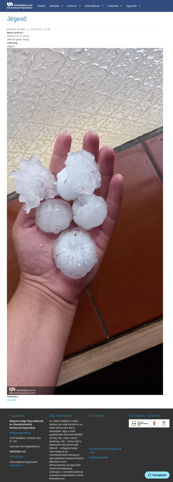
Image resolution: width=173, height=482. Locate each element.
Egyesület (132, 6)
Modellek (55, 6)
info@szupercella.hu (20, 433)
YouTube (93, 449)
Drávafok (11, 400)
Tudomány (113, 6)
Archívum (72, 6)
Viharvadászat (92, 6)
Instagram (114, 449)
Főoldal (41, 6)
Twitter (103, 449)
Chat (92, 452)
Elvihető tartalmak (98, 457)
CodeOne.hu (16, 465)
